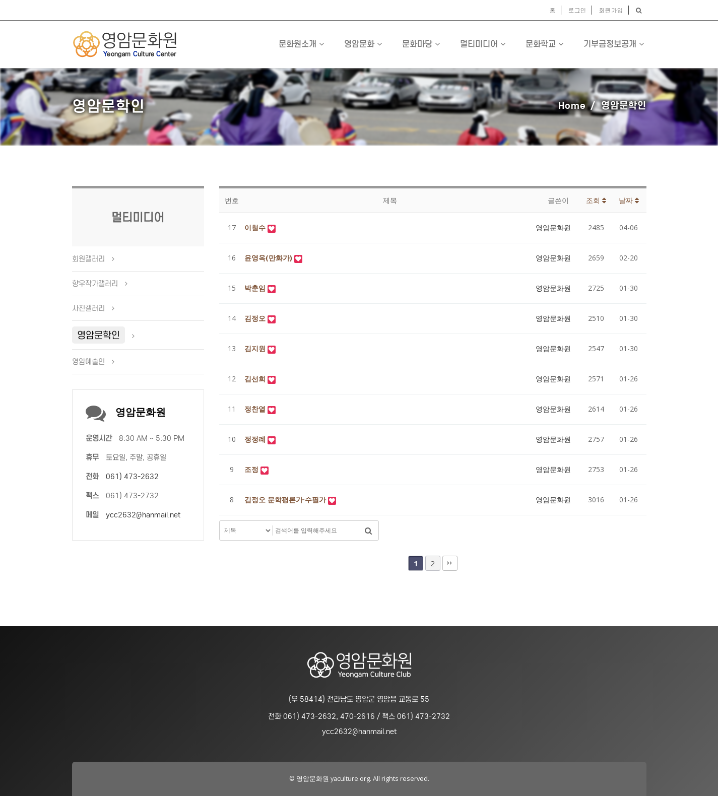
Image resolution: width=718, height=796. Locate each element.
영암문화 (363, 44)
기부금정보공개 (613, 44)
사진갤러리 (88, 308)
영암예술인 (88, 361)
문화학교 (544, 44)
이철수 (256, 227)
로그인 (577, 10)
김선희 (256, 378)
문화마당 (421, 44)
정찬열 (256, 409)
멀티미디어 (482, 44)
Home (572, 105)
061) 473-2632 (132, 476)
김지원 (256, 348)
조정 (252, 469)
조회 (596, 200)
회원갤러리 (88, 258)
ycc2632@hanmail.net (143, 514)
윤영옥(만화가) (269, 257)
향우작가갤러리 (95, 283)
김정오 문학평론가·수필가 (286, 499)
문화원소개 (301, 44)
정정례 (256, 439)
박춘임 (256, 288)
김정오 (256, 318)
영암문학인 (98, 335)
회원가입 (611, 10)
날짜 (629, 200)
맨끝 (450, 563)
